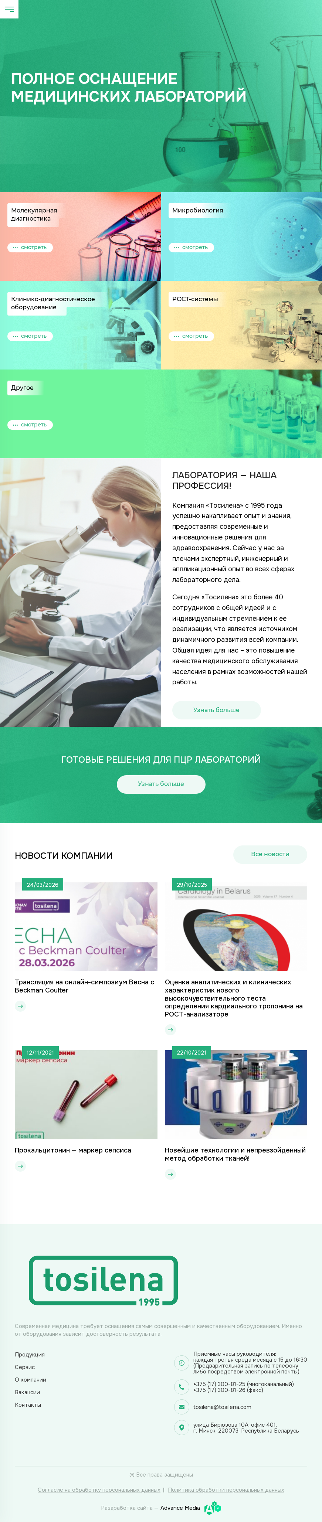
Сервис (25, 1367)
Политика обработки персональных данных (226, 1490)
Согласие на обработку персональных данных (99, 1490)
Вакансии (27, 1392)
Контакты (28, 1405)
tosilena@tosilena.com (222, 1407)
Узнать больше (216, 710)
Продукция (30, 1354)
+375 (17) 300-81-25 (219, 1384)
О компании (30, 1379)
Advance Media (190, 1508)
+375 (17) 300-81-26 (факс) (228, 1390)
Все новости (270, 854)
